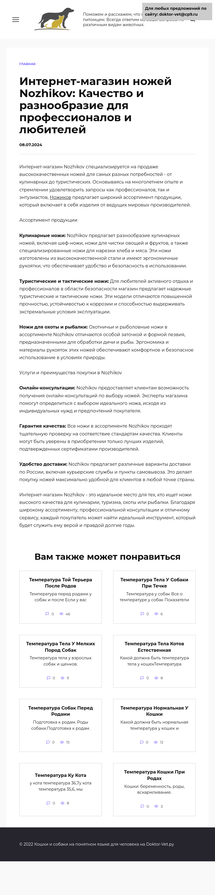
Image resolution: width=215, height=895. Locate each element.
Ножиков (60, 197)
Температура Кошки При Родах (154, 775)
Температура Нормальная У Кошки (154, 711)
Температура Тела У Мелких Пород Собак (60, 646)
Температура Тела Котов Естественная (154, 646)
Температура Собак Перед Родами (60, 711)
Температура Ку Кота (60, 774)
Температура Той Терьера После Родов (60, 582)
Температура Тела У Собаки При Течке (154, 582)
